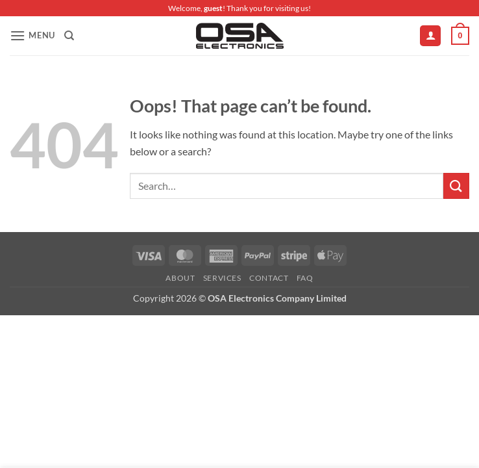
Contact (268, 278)
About (180, 278)
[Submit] (456, 185)
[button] (32, 35)
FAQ (305, 278)
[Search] (69, 35)
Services (222, 278)
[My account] (430, 36)
